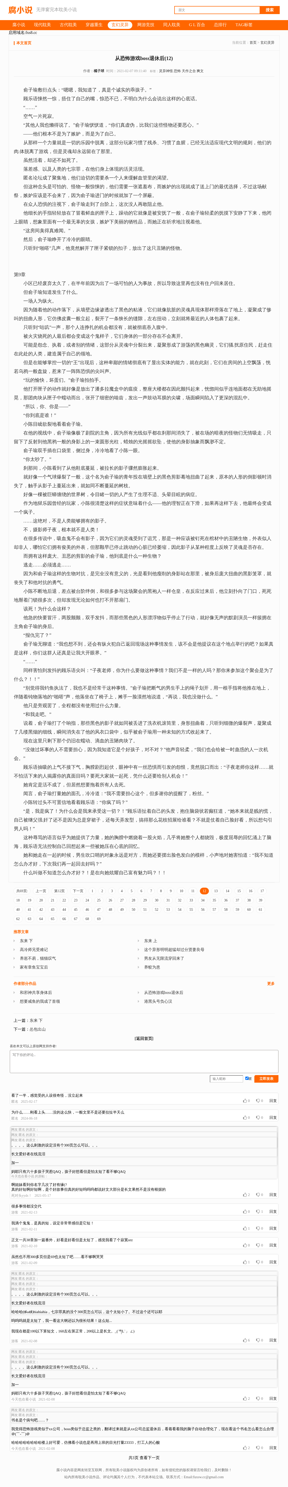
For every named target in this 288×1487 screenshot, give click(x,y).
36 (226, 900)
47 (99, 910)
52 (156, 910)
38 (249, 900)
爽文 (200, 71)
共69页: (22, 891)
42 (41, 910)
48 (110, 910)
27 (122, 900)
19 (29, 900)
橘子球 (99, 71)
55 (191, 910)
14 (227, 891)
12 (204, 891)
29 (145, 900)
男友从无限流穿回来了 (164, 958)
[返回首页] (144, 1038)
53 (168, 910)
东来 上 (150, 941)
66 (64, 919)
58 (226, 910)
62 (18, 919)
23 (76, 900)
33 (191, 900)
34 (203, 900)
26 (110, 900)
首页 (253, 42)
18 (18, 900)
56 (203, 910)
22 (64, 900)
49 (122, 910)
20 (41, 900)
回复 (273, 1101)
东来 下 (26, 941)
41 (29, 910)
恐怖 (177, 71)
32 (180, 900)
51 (145, 910)
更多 (271, 984)
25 (99, 900)
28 (133, 900)
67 (76, 919)
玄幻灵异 (267, 42)
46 (87, 910)
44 (64, 910)
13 (216, 891)
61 (260, 910)
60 (249, 910)
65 (52, 919)
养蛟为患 (152, 967)
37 (237, 900)
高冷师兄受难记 (34, 949)
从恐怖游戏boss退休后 (163, 992)
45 (76, 910)
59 (237, 910)
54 (180, 910)
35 (214, 900)
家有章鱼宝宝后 (34, 967)
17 (262, 891)
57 (214, 910)
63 (29, 919)
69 (99, 919)
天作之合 (189, 71)
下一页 (78, 891)
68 (87, 919)
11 (192, 891)
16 (250, 891)
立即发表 (266, 1079)
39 (260, 900)
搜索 (270, 10)
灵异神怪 (166, 71)
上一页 (41, 891)
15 (239, 891)
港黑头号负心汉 (158, 1001)
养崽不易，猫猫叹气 (38, 958)
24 (87, 900)
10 (181, 891)
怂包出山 (38, 1029)
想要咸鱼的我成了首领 (40, 1001)
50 (133, 910)
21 (52, 900)
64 (41, 919)
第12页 (59, 891)
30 (156, 900)
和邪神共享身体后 (36, 992)
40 (18, 910)
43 (52, 910)
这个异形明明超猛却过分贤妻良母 (174, 949)
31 (168, 900)
